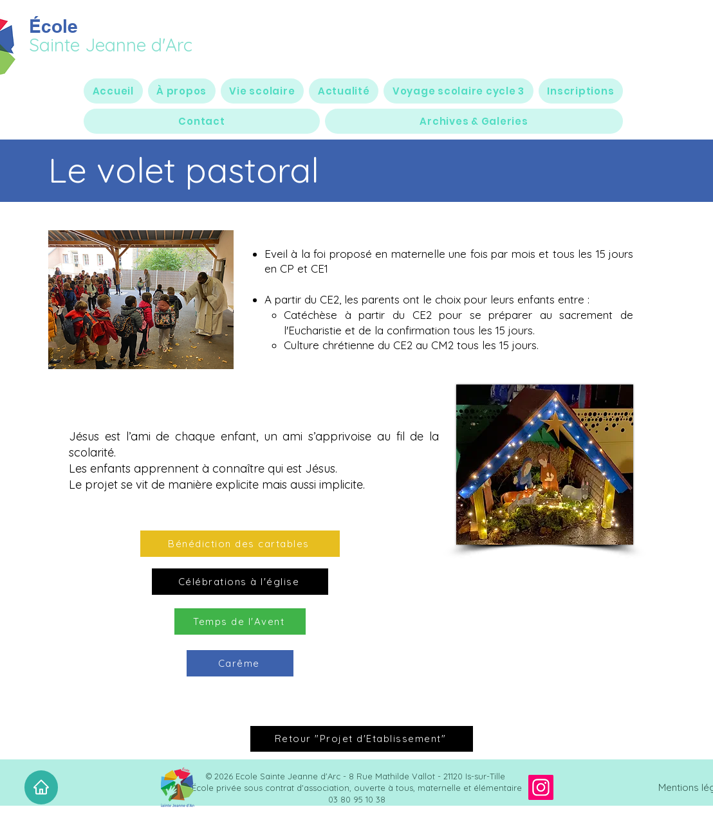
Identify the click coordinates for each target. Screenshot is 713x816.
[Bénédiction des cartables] (240, 543)
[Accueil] (41, 787)
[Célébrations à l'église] (240, 581)
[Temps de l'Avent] (240, 621)
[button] (182, 91)
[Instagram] (540, 787)
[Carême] (240, 663)
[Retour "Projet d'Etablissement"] (361, 739)
